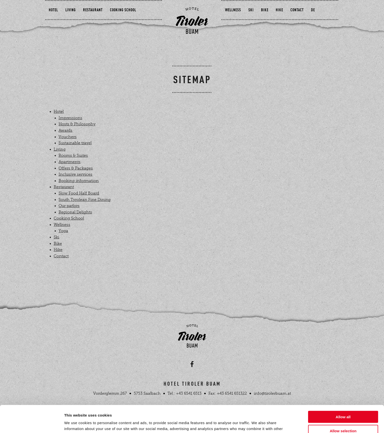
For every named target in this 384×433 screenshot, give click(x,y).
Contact (295, 24)
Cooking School (130, 24)
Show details (257, 423)
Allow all (343, 390)
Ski (249, 24)
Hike (278, 24)
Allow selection (343, 404)
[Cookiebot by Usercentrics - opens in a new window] (31, 423)
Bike (263, 24)
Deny (343, 417)
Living (78, 24)
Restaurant (100, 24)
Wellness (232, 24)
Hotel (60, 24)
